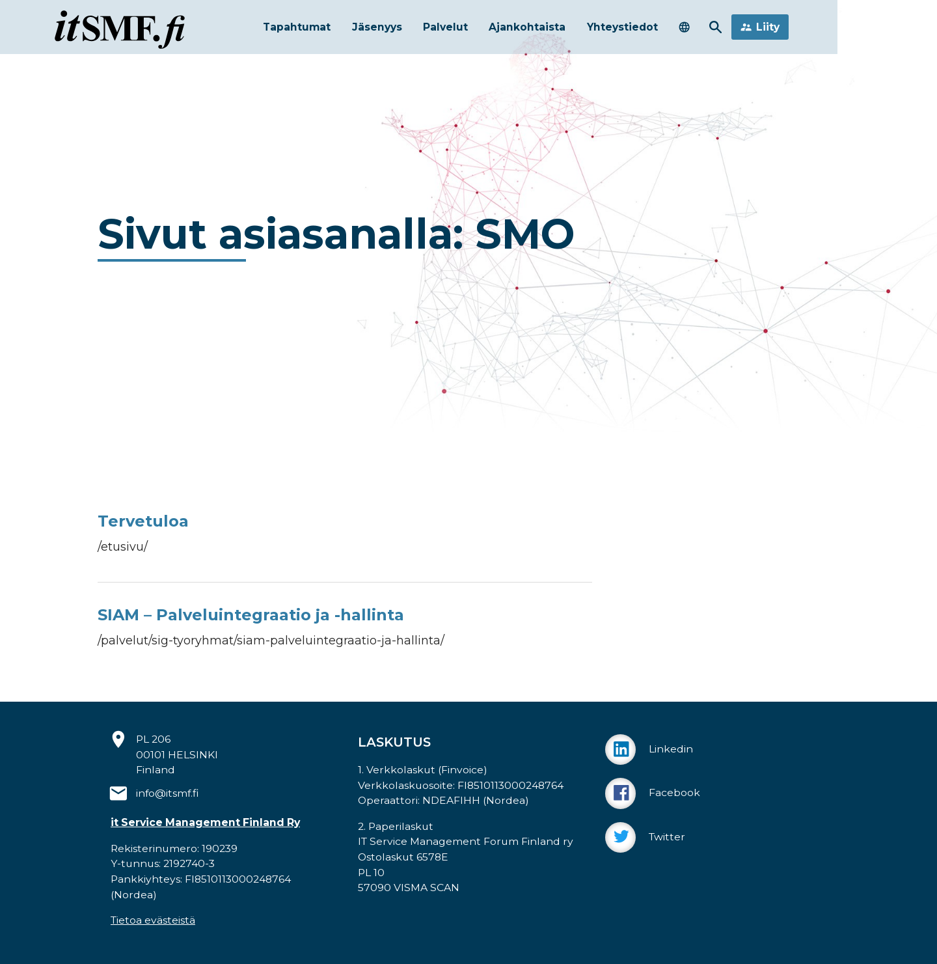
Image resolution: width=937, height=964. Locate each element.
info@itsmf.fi (167, 793)
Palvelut (458, 30)
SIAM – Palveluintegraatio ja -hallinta (251, 614)
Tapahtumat (294, 30)
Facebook (652, 793)
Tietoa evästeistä (153, 920)
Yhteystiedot (654, 30)
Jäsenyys (382, 30)
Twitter (645, 837)
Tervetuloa (143, 521)
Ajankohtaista (548, 30)
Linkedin (649, 749)
